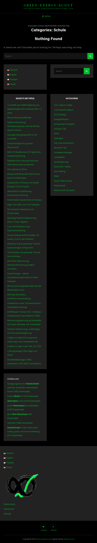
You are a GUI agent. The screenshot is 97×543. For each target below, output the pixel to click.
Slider (56, 176)
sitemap (7, 513)
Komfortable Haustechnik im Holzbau (24, 200)
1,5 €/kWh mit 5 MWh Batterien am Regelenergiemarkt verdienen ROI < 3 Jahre (24, 109)
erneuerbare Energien (64, 124)
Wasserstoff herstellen (64, 190)
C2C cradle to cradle (63, 105)
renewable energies (63, 152)
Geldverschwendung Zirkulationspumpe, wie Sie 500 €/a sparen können (23, 126)
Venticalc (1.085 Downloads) (20, 423)
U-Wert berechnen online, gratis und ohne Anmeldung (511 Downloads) (23, 431)
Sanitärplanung (61, 162)
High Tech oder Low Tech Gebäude (23, 204)
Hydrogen (58, 138)
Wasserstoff (59, 185)
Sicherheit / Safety (62, 166)
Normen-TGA (60, 147)
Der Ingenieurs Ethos (17, 169)
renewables (59, 157)
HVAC (56, 133)
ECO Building (60, 114)
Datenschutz (9, 504)
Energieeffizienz (61, 119)
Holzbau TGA (60, 128)
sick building (59, 171)
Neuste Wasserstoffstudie (19, 117)
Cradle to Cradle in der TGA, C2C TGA (24, 346)
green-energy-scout (48, 5)
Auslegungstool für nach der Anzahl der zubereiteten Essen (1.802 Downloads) (23, 387)
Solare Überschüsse (63, 180)
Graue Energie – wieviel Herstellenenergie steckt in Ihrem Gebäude (22, 277)
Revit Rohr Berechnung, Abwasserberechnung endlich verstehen (20, 265)
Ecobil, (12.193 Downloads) (22, 396)
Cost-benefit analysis (63, 109)
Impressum (9, 509)
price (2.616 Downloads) (23, 401)
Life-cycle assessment (64, 143)
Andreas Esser (69, 539)
